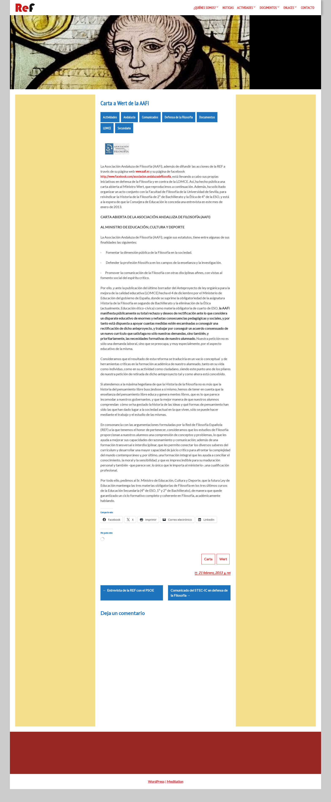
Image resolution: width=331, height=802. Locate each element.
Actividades (245, 7)
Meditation (175, 794)
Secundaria (124, 131)
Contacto (307, 7)
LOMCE (107, 131)
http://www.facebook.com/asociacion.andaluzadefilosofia (135, 179)
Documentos (268, 7)
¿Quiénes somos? (205, 7)
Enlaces (289, 7)
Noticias (228, 7)
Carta (208, 567)
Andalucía (129, 120)
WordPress (156, 794)
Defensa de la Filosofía (179, 120)
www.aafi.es (142, 174)
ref (229, 580)
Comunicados (150, 120)
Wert (223, 567)
